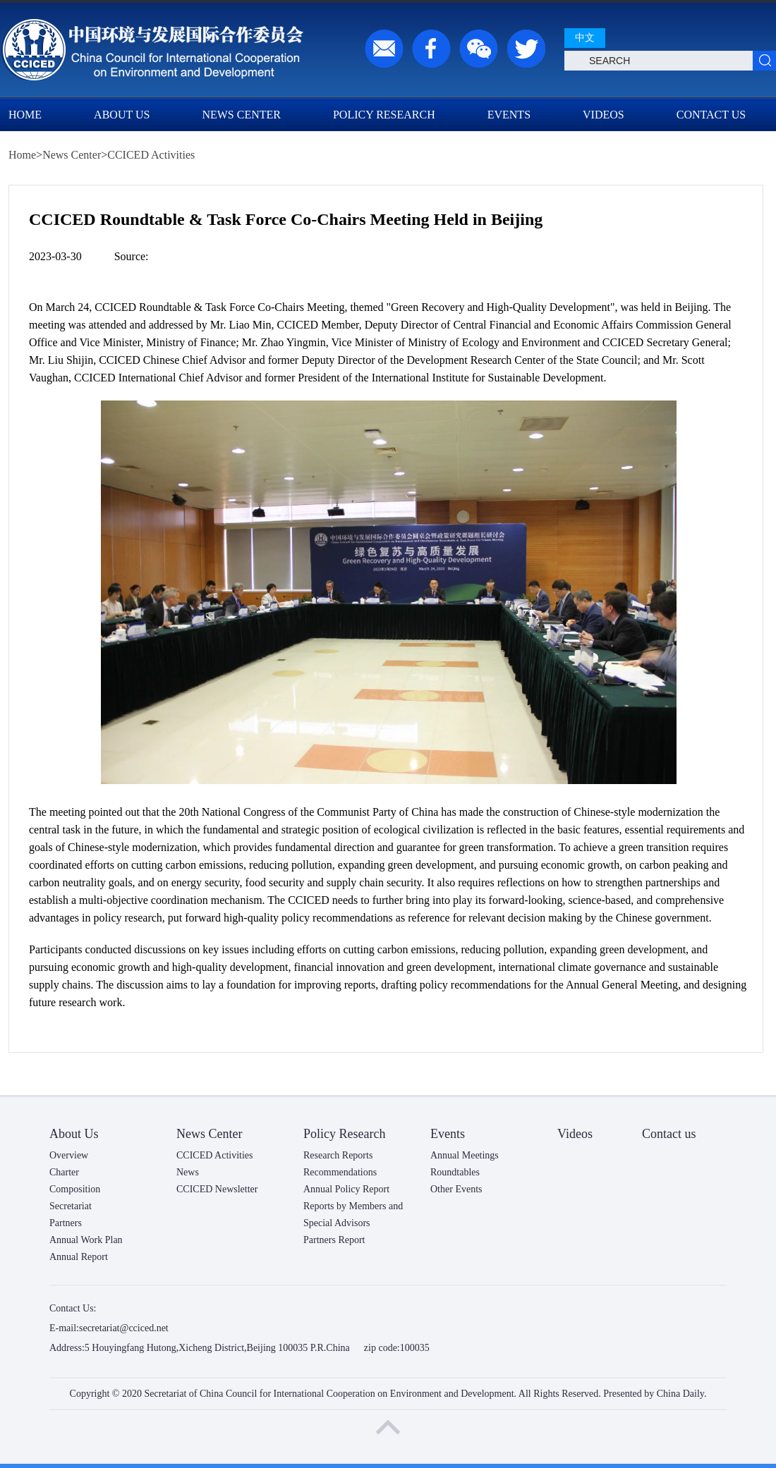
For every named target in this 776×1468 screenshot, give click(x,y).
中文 (585, 37)
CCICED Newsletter (216, 1189)
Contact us (711, 115)
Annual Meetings (464, 1155)
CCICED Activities (151, 155)
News (187, 1172)
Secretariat (70, 1206)
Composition (74, 1189)
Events (509, 115)
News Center (241, 115)
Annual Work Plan (86, 1240)
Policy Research (384, 115)
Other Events (456, 1189)
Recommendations (340, 1172)
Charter (64, 1172)
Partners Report (334, 1240)
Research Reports (337, 1155)
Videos (603, 115)
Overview (68, 1155)
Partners (65, 1223)
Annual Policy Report (346, 1189)
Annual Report (78, 1257)
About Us (122, 115)
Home (25, 115)
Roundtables (455, 1172)
